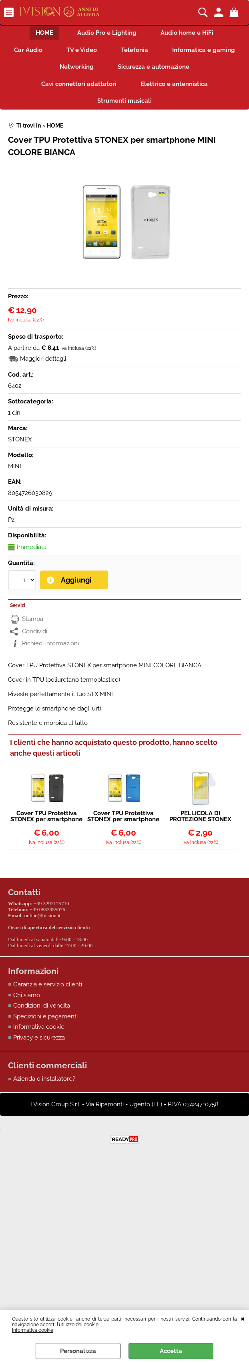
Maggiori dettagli (43, 358)
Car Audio (28, 50)
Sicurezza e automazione (153, 66)
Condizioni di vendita (41, 1005)
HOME (44, 32)
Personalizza (78, 1351)
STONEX (20, 439)
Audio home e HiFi (187, 32)
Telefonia (134, 50)
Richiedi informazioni (50, 643)
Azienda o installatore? (44, 1078)
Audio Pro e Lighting (107, 32)
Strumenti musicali (124, 100)
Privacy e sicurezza (39, 1037)
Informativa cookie (32, 1330)
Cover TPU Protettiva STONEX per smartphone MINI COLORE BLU (123, 816)
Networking (77, 66)
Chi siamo (26, 995)
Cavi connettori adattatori (78, 84)
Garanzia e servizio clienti (47, 984)
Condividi (34, 631)
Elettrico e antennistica (174, 84)
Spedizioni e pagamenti (45, 1016)
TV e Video (81, 50)
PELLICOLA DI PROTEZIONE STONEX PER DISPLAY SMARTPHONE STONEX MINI (200, 816)
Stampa (32, 619)
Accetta (171, 1351)
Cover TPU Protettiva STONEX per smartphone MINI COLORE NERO (46, 816)
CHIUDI (243, 1318)
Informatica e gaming (203, 50)
